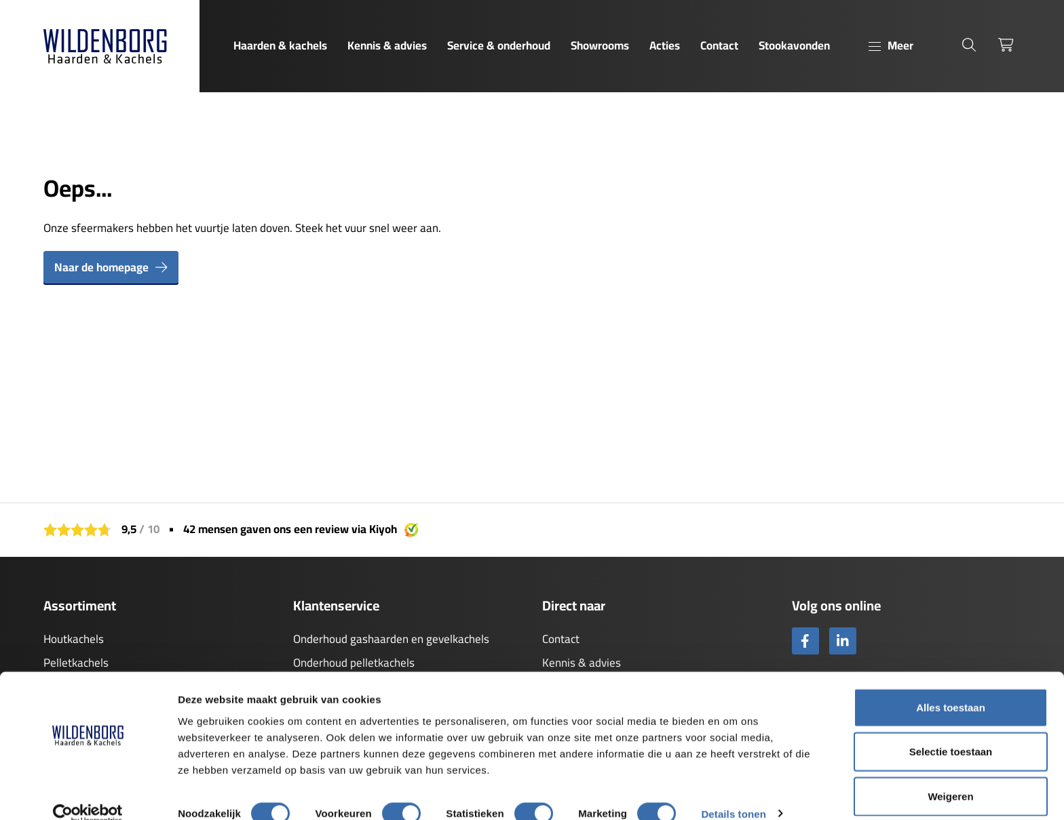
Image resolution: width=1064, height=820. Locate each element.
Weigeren (950, 775)
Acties (664, 45)
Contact (719, 45)
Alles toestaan (950, 686)
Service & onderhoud (498, 45)
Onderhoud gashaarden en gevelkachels (391, 639)
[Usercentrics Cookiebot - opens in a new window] (87, 793)
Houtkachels (73, 639)
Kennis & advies (387, 45)
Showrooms (600, 45)
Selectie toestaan (951, 731)
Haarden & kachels (280, 45)
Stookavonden (794, 45)
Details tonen (733, 793)
